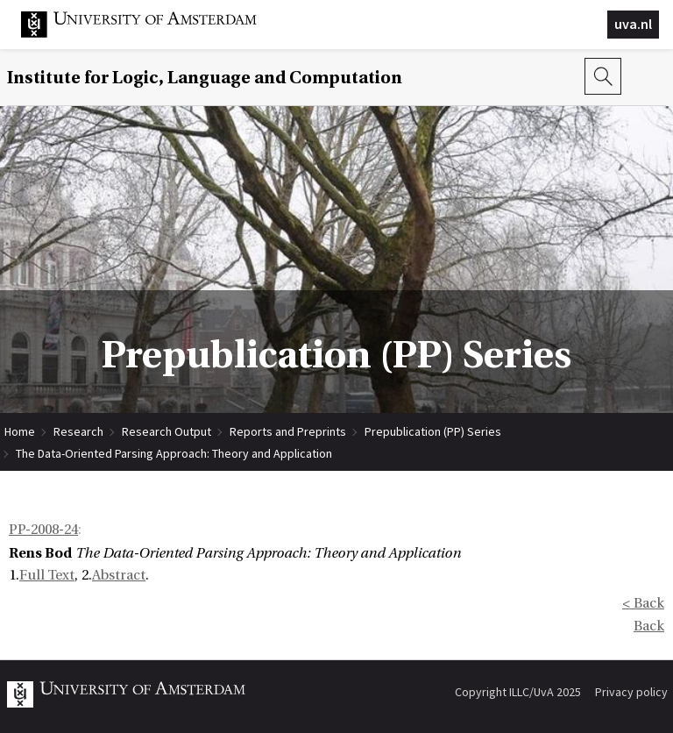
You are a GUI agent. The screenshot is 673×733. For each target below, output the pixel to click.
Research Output (166, 431)
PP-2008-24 (43, 529)
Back (649, 626)
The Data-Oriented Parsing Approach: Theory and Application (174, 453)
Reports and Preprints (288, 431)
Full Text (46, 575)
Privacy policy (631, 692)
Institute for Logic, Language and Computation (204, 78)
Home (19, 431)
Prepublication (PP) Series (433, 431)
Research (78, 431)
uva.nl (633, 23)
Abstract (118, 575)
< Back (643, 603)
